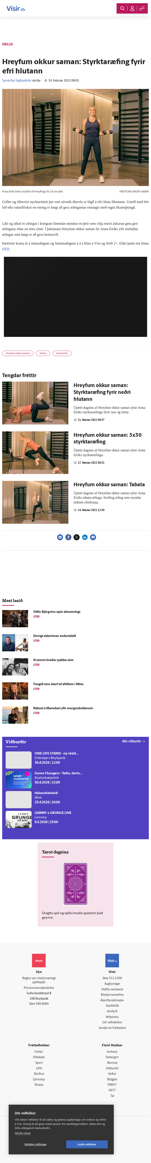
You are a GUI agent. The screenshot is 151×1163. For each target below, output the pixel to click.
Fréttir (39, 1052)
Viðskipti (39, 1057)
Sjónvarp (39, 1079)
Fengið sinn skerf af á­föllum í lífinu (58, 684)
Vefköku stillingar (35, 1144)
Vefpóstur (112, 1017)
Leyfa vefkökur (86, 1144)
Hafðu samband (112, 989)
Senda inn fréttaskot (112, 1028)
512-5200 (115, 978)
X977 (112, 1090)
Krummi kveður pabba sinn (53, 660)
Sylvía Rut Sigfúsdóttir (17, 80)
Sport (39, 1063)
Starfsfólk (112, 1006)
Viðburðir (112, 1068)
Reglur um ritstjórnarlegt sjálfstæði (39, 980)
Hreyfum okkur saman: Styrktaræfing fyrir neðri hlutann (102, 392)
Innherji (112, 1052)
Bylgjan (112, 1079)
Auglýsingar (112, 984)
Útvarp (38, 1085)
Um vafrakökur (112, 1022)
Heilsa (43, 353)
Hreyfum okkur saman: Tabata (109, 485)
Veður (112, 1074)
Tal (112, 1096)
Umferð (112, 1011)
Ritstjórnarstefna (112, 995)
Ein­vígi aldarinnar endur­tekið (54, 636)
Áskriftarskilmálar (112, 1000)
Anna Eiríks (62, 353)
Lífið (39, 1068)
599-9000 (42, 1004)
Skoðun (39, 1074)
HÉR (6, 249)
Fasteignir (112, 1057)
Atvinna (112, 1063)
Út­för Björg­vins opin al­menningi (56, 612)
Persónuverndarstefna (39, 988)
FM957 (112, 1085)
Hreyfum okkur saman (18, 353)
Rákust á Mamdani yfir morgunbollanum (63, 708)
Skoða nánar (23, 1133)
